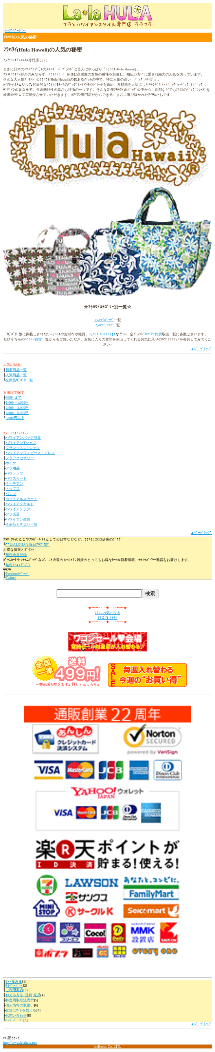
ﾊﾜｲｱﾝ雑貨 (153, 334)
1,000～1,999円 (17, 403)
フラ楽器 (13, 514)
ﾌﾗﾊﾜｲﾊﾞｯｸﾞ (104, 320)
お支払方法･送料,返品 (23, 995)
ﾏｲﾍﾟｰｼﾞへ (14, 986)
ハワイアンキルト (20, 504)
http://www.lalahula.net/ (20, 1043)
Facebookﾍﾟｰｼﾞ (17, 574)
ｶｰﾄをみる (14, 982)
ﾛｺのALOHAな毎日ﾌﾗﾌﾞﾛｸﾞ (28, 544)
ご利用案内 (14, 990)
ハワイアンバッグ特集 (23, 438)
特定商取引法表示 (20, 1000)
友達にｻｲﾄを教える (21, 1010)
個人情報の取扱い (20, 1005)
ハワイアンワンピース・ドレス (30, 453)
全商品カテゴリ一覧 (21, 524)
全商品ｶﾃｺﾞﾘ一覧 (19, 380)
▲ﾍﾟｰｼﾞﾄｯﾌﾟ (201, 349)
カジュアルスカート (21, 499)
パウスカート (16, 478)
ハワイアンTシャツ (21, 443)
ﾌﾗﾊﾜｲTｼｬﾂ (104, 325)
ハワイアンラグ (18, 509)
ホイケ (11, 463)
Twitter (11, 577)
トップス (13, 489)
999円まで (14, 397)
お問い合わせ (16, 1015)
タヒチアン (14, 484)
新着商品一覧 (16, 370)
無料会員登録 (16, 555)
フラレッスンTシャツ (23, 448)
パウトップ (14, 473)
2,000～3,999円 (17, 408)
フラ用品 (13, 468)
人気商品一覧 (16, 375)
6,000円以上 (15, 418)
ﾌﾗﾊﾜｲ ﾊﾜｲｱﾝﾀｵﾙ (102, 334)
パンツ (11, 494)
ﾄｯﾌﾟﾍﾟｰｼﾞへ (15, 31)
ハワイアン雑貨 (18, 519)
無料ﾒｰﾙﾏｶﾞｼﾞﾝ (18, 565)
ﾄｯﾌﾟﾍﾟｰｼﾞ (14, 1020)
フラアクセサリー (20, 458)
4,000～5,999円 (17, 413)
